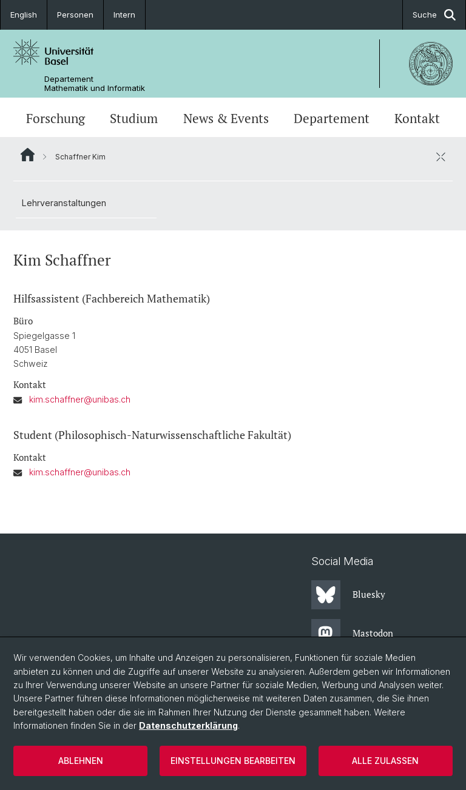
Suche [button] (434, 15)
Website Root (28, 154)
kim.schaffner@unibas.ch (79, 399)
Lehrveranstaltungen (64, 203)
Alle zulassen (385, 760)
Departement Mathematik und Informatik (94, 84)
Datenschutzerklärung (188, 725)
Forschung (55, 118)
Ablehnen (80, 760)
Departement (332, 118)
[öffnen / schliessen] (440, 156)
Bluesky (348, 594)
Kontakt (417, 118)
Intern (124, 14)
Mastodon (352, 633)
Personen (75, 14)
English (23, 14)
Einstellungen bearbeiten (233, 760)
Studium (134, 118)
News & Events (226, 118)
